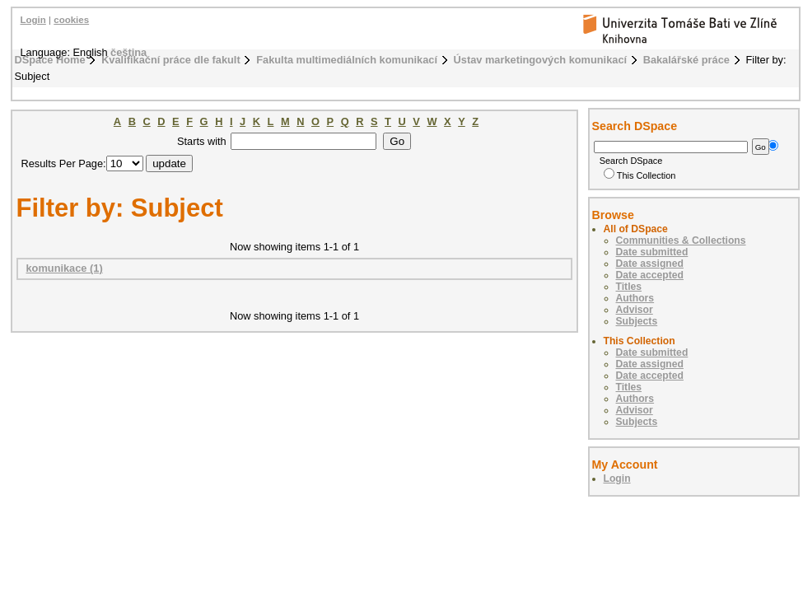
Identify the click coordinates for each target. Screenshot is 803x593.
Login (33, 20)
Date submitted (652, 252)
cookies (71, 20)
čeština (128, 52)
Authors (635, 298)
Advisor (634, 309)
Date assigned (650, 263)
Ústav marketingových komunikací (541, 60)
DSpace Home (50, 60)
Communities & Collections (681, 240)
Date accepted (650, 275)
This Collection (640, 175)
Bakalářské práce (686, 60)
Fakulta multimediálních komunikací (346, 60)
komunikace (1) (64, 268)
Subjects (637, 321)
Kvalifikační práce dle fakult (170, 60)
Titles (629, 286)
